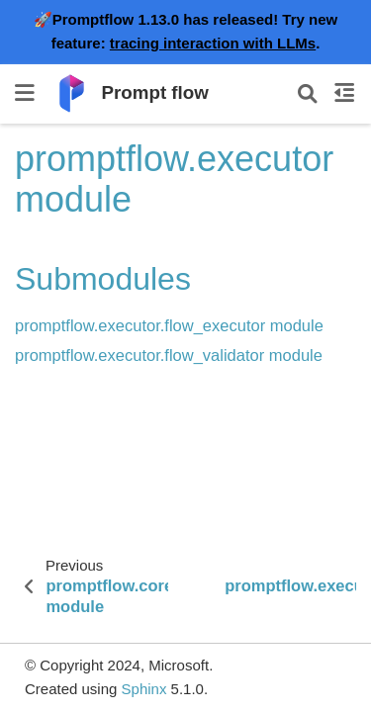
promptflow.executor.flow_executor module (169, 325)
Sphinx (144, 688)
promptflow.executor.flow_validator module (169, 355)
